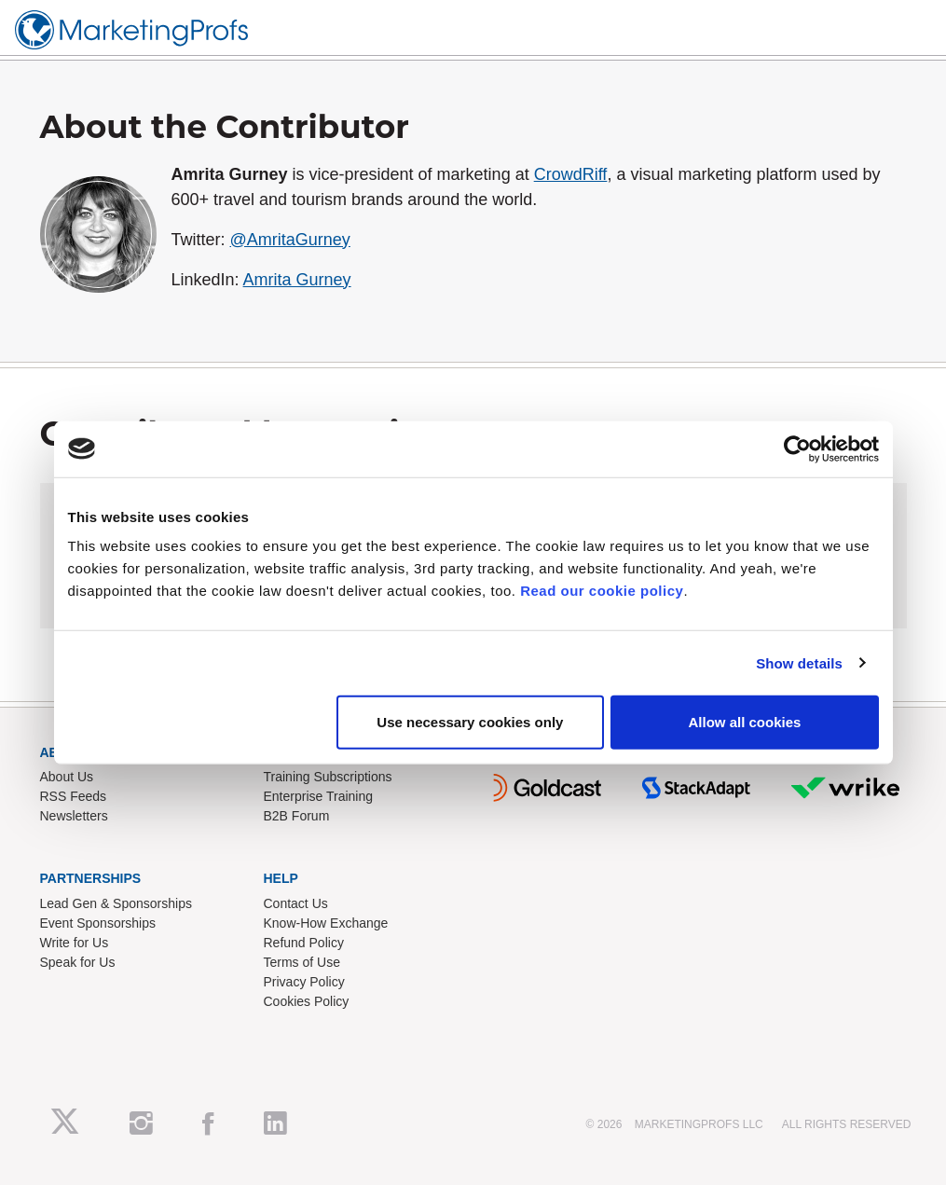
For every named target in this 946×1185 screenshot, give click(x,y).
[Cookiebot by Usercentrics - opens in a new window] (797, 448)
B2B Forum (297, 815)
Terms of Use (302, 962)
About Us (67, 776)
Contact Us (296, 903)
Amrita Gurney (297, 279)
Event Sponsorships (98, 923)
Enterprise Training (319, 796)
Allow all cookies (745, 722)
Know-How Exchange (326, 923)
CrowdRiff (571, 174)
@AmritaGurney (290, 239)
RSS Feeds (73, 796)
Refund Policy (304, 942)
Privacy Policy (304, 981)
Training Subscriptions (328, 776)
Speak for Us (78, 962)
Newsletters (74, 815)
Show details (799, 662)
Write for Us (74, 942)
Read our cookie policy (601, 591)
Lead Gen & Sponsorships (116, 903)
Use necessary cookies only (470, 722)
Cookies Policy (307, 1001)
